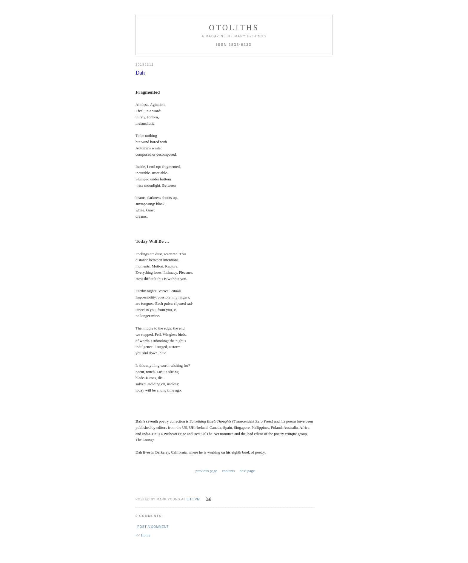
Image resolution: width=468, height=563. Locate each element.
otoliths (234, 27)
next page (247, 470)
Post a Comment (153, 526)
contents (228, 470)
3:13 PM (193, 499)
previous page (206, 470)
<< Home (143, 535)
